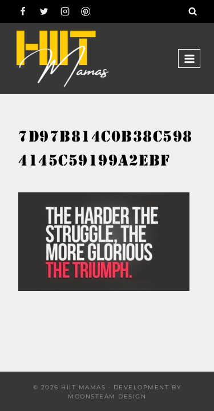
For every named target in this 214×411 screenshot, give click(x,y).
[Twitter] (44, 11)
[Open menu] (189, 58)
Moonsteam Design (107, 396)
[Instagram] (65, 11)
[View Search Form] (192, 11)
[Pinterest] (85, 11)
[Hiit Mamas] (62, 58)
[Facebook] (23, 11)
